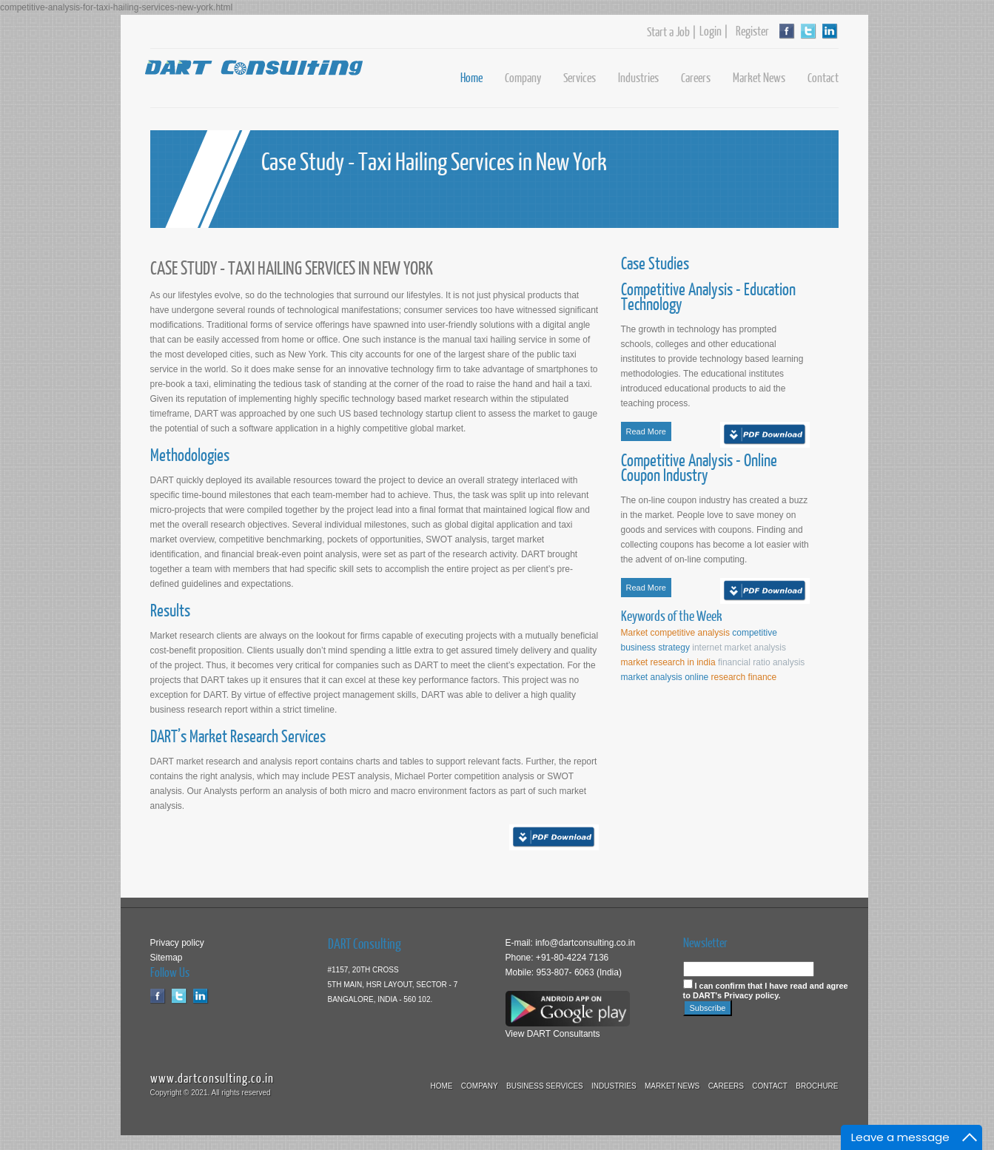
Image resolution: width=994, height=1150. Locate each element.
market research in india (668, 662)
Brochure (817, 1086)
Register (749, 31)
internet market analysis (739, 647)
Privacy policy (177, 943)
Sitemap (166, 957)
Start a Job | (671, 31)
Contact (823, 77)
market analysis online (666, 677)
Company (523, 77)
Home (471, 77)
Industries (638, 77)
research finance (744, 677)
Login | (713, 31)
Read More (646, 431)
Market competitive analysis (675, 633)
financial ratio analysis (761, 662)
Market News (759, 77)
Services (579, 77)
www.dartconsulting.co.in (212, 1078)
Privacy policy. (752, 995)
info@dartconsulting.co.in (584, 943)
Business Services (544, 1086)
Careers (696, 77)
